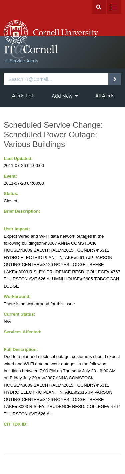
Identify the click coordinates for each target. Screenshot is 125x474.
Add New (65, 96)
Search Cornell (99, 7)
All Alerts (104, 96)
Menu (114, 7)
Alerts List (22, 96)
